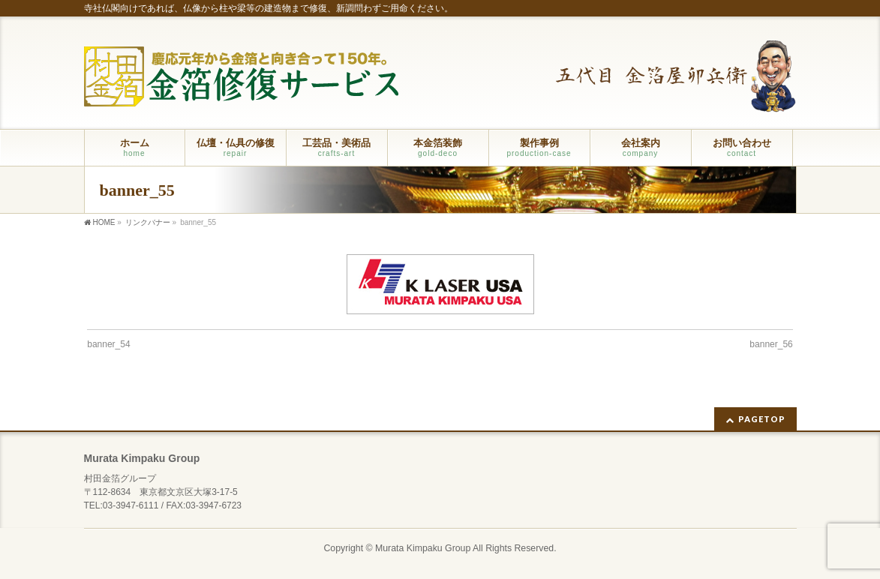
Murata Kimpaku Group (422, 548)
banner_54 (108, 344)
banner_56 (770, 344)
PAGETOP (761, 419)
